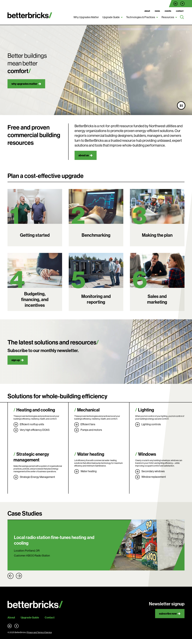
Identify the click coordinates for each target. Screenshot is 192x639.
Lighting (146, 410)
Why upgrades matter (24, 84)
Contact (179, 11)
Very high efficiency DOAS (35, 430)
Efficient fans (88, 424)
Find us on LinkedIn (175, 4)
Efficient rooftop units (32, 424)
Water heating (90, 454)
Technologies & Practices (140, 17)
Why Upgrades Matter (86, 17)
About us (83, 155)
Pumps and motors (91, 430)
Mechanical (88, 410)
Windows (147, 454)
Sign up (15, 360)
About (147, 11)
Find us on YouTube (182, 4)
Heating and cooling (35, 410)
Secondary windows (153, 471)
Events (168, 11)
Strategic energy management (31, 457)
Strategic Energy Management (37, 477)
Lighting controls (151, 424)
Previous (11, 576)
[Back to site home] (35, 604)
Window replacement (153, 476)
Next (19, 576)
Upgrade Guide (111, 17)
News (157, 11)
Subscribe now (168, 613)
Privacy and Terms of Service (39, 632)
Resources (168, 17)
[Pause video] (181, 105)
